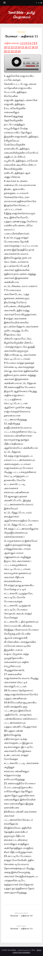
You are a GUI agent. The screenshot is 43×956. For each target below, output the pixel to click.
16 (26, 47)
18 (32, 47)
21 (8, 51)
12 (12, 47)
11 (8, 47)
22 (12, 51)
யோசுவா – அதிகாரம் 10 (21, 916)
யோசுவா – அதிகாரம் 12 (21, 929)
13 (15, 47)
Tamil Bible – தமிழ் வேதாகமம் (21, 14)
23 (15, 51)
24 (19, 51)
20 (5, 51)
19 (36, 47)
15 (22, 47)
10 (5, 47)
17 (29, 47)
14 (19, 47)
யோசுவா (22, 32)
